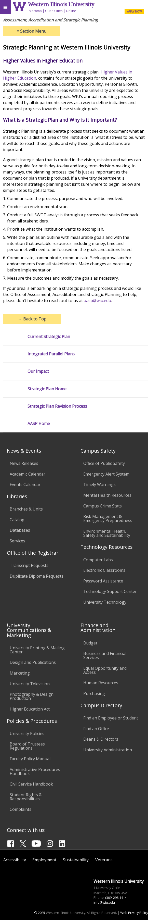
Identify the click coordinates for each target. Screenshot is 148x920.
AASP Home (39, 423)
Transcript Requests (29, 565)
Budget (90, 643)
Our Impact (38, 371)
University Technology (104, 602)
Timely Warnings (99, 484)
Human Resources (100, 683)
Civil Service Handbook (31, 784)
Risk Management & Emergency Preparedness (107, 518)
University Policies (27, 733)
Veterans (104, 860)
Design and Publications (33, 662)
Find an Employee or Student (110, 718)
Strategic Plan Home (47, 389)
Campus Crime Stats (102, 506)
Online (71, 10)
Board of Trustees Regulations (27, 746)
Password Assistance (103, 581)
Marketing (20, 673)
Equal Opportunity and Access (105, 670)
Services (17, 541)
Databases (20, 530)
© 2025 (39, 912)
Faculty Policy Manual (30, 759)
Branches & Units (26, 509)
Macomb (35, 10)
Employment (44, 860)
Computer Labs (98, 560)
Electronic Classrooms (104, 570)
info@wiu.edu (104, 902)
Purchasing (94, 693)
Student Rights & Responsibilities (26, 797)
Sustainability (76, 860)
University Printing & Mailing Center (37, 650)
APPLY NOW (134, 11)
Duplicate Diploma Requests (36, 576)
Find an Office (96, 728)
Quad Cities (54, 10)
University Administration (107, 750)
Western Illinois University (61, 4)
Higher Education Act (30, 709)
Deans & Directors (100, 739)
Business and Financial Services (104, 655)
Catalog (17, 520)
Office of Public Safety (104, 463)
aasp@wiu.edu (97, 300)
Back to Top (32, 319)
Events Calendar (25, 484)
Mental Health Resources (107, 495)
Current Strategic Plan (49, 336)
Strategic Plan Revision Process (57, 406)
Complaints (20, 809)
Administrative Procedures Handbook (35, 771)
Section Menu (31, 31)
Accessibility (14, 860)
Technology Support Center (110, 591)
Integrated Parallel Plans (51, 354)
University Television (30, 684)
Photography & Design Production (31, 696)
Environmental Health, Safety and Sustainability (106, 533)
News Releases (24, 463)
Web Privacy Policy (134, 912)
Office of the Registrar (32, 552)
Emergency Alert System (106, 474)
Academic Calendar (27, 474)
